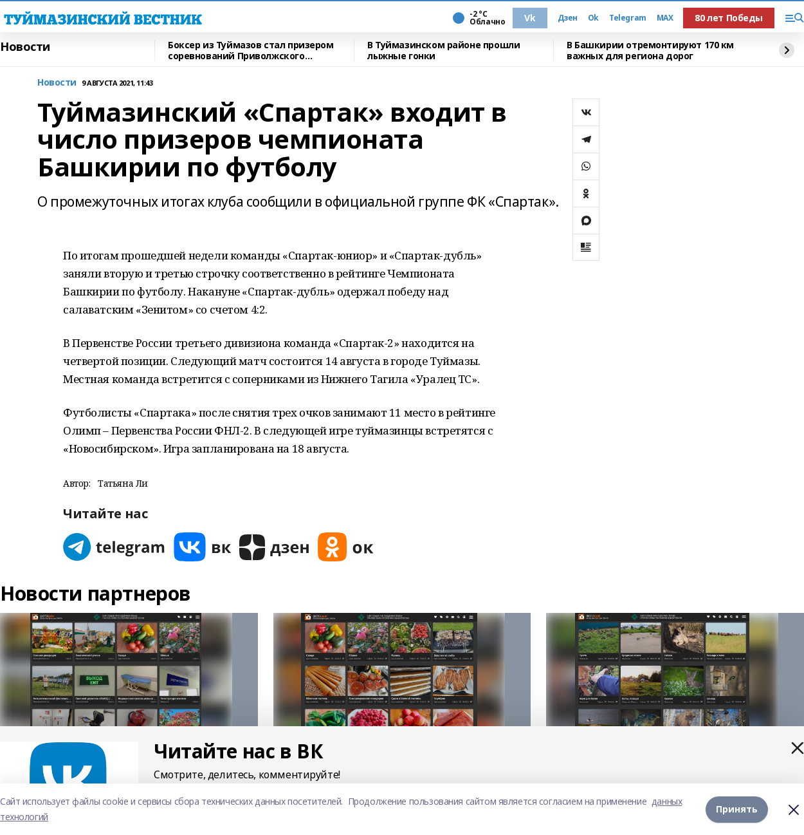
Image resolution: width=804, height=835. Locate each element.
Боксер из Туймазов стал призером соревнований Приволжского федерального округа (251, 50)
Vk (529, 18)
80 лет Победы (729, 18)
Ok (593, 18)
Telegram (627, 18)
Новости (25, 47)
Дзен (568, 18)
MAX (665, 18)
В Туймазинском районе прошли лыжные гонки (443, 50)
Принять (737, 809)
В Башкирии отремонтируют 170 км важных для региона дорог (650, 50)
